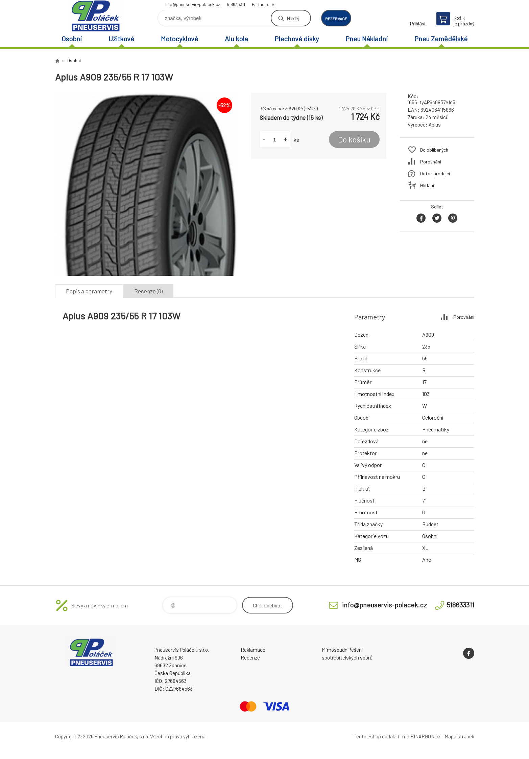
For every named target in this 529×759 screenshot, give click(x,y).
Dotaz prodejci (435, 173)
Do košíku (354, 139)
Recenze (250, 657)
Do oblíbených (434, 150)
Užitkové (121, 39)
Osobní (72, 39)
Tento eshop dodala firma (381, 736)
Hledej (293, 18)
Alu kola (236, 39)
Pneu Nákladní (366, 39)
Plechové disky (296, 39)
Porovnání (430, 161)
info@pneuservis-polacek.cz (192, 4)
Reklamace (253, 650)
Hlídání (427, 185)
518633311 (236, 4)
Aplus (435, 124)
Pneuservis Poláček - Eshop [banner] (95, 15)
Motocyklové (179, 39)
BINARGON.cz (425, 736)
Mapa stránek (459, 736)
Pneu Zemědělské (440, 39)
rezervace (336, 18)
